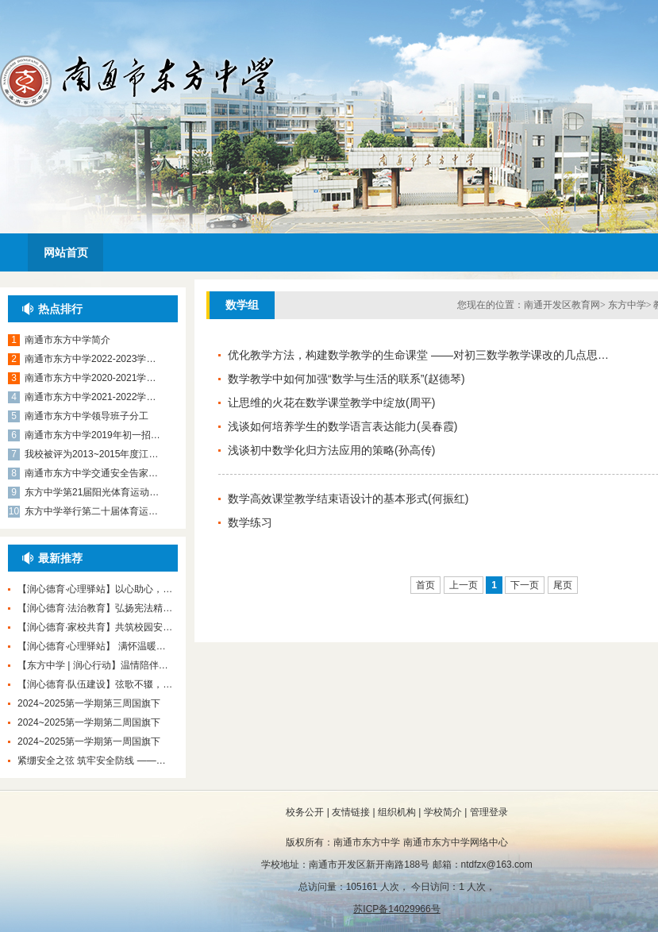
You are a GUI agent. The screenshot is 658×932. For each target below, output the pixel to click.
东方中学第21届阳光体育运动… (92, 492)
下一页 (524, 585)
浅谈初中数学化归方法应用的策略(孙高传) (331, 450)
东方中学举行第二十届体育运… (91, 511)
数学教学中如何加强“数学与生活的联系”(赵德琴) (346, 378)
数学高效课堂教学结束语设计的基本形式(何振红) (348, 498)
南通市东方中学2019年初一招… (92, 435)
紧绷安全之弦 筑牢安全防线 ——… (91, 760)
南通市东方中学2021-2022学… (90, 396)
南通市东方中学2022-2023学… (90, 358)
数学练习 (250, 522)
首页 (425, 585)
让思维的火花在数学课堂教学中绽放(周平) (331, 402)
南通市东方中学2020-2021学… (90, 377)
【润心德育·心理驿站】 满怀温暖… (91, 646)
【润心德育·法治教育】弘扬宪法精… (94, 608)
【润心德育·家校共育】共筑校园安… (94, 627)
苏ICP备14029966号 (396, 909)
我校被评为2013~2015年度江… (91, 454)
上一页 (463, 585)
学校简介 (443, 812)
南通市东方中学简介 (67, 339)
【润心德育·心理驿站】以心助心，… (94, 589)
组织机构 (397, 812)
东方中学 (627, 304)
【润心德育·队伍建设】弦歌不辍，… (94, 684)
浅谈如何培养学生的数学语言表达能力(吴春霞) (342, 426)
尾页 (562, 585)
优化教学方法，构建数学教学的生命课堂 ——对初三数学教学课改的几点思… (418, 355)
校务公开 (305, 812)
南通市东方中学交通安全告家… (91, 473)
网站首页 (66, 252)
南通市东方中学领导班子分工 (86, 416)
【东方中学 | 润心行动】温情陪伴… (92, 665)
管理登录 (489, 812)
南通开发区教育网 (562, 304)
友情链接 (351, 812)
